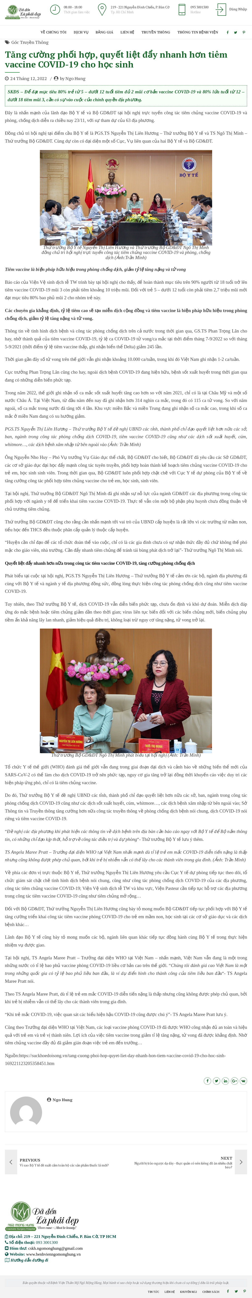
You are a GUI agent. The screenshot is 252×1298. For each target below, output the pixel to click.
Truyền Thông (156, 32)
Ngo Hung (62, 1099)
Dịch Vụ (81, 32)
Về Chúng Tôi (53, 32)
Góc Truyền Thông (29, 42)
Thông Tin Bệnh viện (197, 32)
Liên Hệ (127, 32)
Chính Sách (210, 1292)
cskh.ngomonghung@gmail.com (55, 1248)
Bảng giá (104, 32)
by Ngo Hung (72, 78)
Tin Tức (153, 1292)
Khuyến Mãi (188, 1292)
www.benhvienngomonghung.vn (53, 1254)
